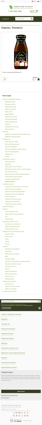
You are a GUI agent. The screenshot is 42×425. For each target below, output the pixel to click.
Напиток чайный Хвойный (12, 151)
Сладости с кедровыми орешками (12, 99)
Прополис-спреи (9, 276)
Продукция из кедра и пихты (10, 221)
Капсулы (7, 269)
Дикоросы (5, 209)
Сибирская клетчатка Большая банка (15, 191)
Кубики (7, 239)
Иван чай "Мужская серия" (12, 144)
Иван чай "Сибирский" (11, 146)
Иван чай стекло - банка (11, 141)
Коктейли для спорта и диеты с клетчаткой (16, 186)
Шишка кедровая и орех (11, 211)
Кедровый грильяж (10, 104)
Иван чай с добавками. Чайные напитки (15, 149)
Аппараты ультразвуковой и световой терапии (17, 261)
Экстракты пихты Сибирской (12, 224)
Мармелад (5, 131)
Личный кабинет (32, 11)
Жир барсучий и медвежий (12, 249)
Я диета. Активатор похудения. (13, 189)
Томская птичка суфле (11, 116)
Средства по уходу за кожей (12, 286)
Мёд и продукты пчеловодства (13, 166)
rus (39, 1)
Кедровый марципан (10, 106)
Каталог (3, 25)
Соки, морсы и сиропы (11, 171)
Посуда (7, 241)
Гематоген (7, 124)
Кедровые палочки (10, 101)
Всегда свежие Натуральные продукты (15, 25)
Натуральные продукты (9, 159)
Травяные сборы (9, 278)
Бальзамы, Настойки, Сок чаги (13, 264)
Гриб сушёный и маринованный (13, 176)
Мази (6, 256)
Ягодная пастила (9, 129)
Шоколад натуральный (11, 119)
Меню (2, 1)
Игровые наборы (9, 234)
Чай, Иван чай (6, 139)
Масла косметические (11, 273)
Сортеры (7, 244)
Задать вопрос (21, 391)
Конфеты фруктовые (10, 109)
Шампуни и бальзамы (10, 288)
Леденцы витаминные (11, 271)
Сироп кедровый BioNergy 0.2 (12, 72)
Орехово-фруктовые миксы (12, 179)
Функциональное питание (9, 291)
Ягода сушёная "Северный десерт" (14, 214)
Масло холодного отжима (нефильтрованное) (17, 174)
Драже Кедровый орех (11, 121)
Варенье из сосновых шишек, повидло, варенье (18, 169)
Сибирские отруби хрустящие (13, 199)
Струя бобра (8, 251)
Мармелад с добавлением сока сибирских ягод (17, 134)
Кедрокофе (8, 164)
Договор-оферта (5, 398)
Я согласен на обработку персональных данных (14, 304)
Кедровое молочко (10, 161)
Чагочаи (7, 156)
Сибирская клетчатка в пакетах (13, 204)
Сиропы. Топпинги (10, 181)
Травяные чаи (9, 154)
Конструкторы (9, 236)
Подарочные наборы (8, 206)
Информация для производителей (9, 395)
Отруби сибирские (10, 196)
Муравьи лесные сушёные (12, 254)
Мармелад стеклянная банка (12, 136)
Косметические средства (9, 281)
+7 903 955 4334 (15, 11)
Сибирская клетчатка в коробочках (14, 194)
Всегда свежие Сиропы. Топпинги (33, 25)
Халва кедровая (9, 114)
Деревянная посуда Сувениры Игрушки (13, 231)
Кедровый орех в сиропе (12, 126)
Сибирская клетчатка (8, 184)
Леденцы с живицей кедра (12, 226)
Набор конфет (9, 111)
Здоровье (5, 246)
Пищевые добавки (10, 259)
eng (33, 1)
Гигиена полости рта (10, 266)
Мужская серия (9, 283)
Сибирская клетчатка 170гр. (12, 201)
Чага (6, 216)
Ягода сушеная (9, 219)
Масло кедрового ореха (11, 229)
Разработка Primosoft (27, 420)
